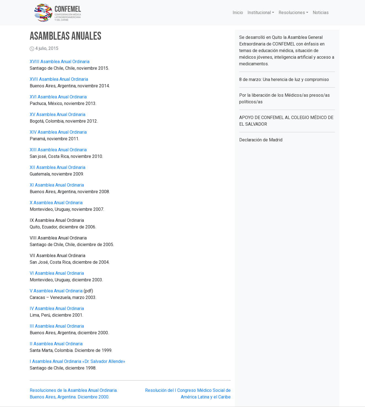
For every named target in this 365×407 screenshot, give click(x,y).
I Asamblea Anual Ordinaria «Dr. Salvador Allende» (77, 361)
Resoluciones (292, 12)
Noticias (321, 12)
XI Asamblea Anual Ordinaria (57, 185)
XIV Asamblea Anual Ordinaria (58, 132)
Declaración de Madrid (260, 139)
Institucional (259, 12)
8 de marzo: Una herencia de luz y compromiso (284, 79)
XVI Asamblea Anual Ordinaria (58, 96)
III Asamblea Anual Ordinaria (57, 326)
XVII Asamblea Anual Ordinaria (59, 79)
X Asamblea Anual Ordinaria (56, 202)
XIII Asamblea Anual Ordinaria (58, 149)
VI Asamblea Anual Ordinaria (57, 273)
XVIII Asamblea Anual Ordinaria (59, 61)
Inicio (238, 12)
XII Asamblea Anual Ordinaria (57, 167)
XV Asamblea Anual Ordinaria (57, 114)
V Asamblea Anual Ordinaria (56, 290)
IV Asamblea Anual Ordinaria (57, 308)
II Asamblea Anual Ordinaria (56, 343)
